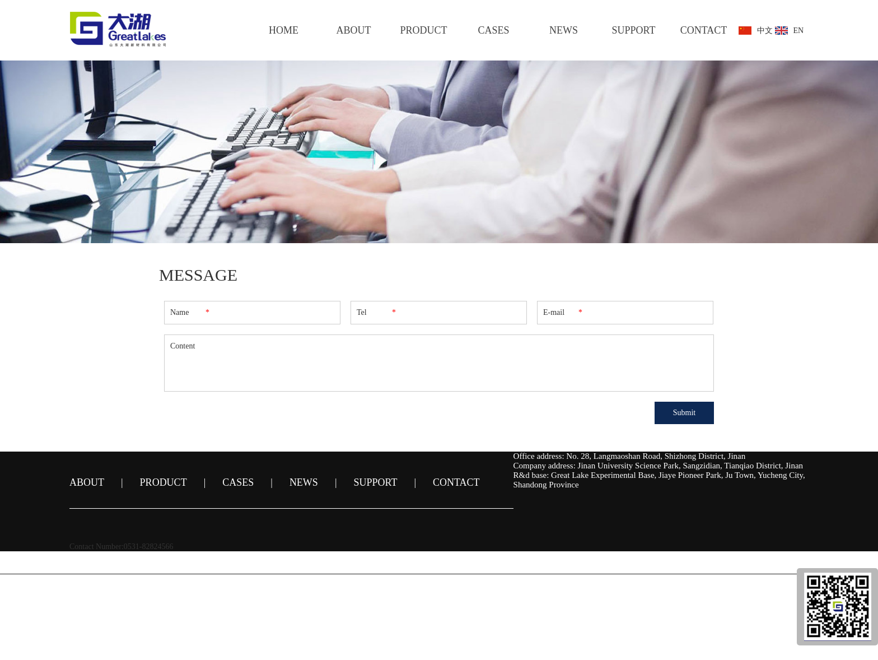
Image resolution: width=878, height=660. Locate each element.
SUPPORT (634, 30)
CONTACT (703, 30)
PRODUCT (423, 30)
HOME (283, 30)
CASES (493, 30)
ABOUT (354, 30)
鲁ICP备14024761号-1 (474, 593)
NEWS (563, 30)
